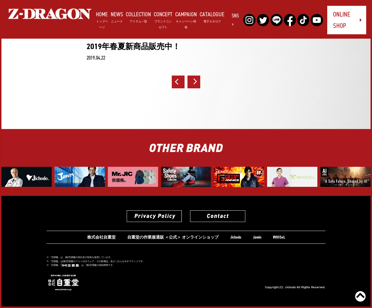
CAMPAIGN (186, 19)
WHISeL (279, 237)
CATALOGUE (212, 16)
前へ (178, 82)
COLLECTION (138, 16)
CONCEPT (163, 19)
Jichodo (235, 237)
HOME (102, 19)
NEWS (117, 16)
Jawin (257, 237)
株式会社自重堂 (101, 237)
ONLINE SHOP (341, 20)
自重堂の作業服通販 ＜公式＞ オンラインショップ (173, 237)
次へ (193, 82)
